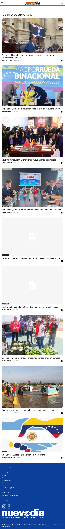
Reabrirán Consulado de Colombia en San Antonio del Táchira (30, 307)
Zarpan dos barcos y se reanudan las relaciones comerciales (29, 410)
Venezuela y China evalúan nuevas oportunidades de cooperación (31, 210)
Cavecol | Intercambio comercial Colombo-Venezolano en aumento (32, 258)
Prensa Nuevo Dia (7, 111)
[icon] (4, 506)
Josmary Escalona (7, 60)
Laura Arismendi (7, 162)
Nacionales (5, 52)
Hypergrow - (49, 525)
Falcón (4, 354)
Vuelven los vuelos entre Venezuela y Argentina (23, 455)
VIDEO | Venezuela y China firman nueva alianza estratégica (29, 160)
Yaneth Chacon (6, 261)
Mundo (4, 451)
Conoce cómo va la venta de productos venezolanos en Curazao (31, 358)
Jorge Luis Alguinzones (8, 457)
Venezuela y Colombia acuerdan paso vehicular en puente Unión (31, 109)
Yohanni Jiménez (7, 212)
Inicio (3, 12)
